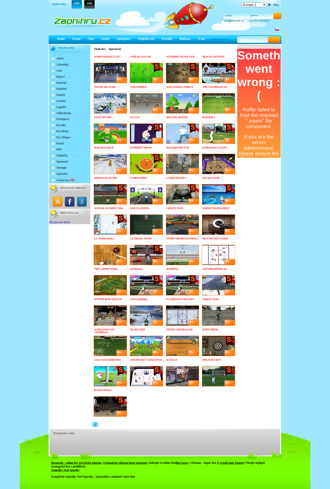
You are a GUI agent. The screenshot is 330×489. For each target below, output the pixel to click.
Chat (91, 39)
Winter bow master (108, 299)
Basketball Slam (214, 147)
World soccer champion (104, 331)
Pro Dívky (62, 131)
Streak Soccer (140, 56)
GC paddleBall (104, 238)
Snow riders (138, 299)
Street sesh (210, 299)
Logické (61, 107)
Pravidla (167, 39)
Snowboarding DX (214, 269)
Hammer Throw (141, 147)
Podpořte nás (146, 39)
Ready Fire (137, 329)
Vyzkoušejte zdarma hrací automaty (125, 463)
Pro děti (61, 125)
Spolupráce (124, 39)
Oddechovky (63, 113)
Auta (59, 70)
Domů (61, 39)
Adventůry (62, 64)
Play (276, 5)
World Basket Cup (107, 56)
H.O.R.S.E (171, 360)
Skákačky (62, 155)
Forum (76, 39)
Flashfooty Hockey (180, 299)
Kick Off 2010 (102, 117)
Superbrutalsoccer (180, 56)
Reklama (185, 39)
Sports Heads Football (182, 238)
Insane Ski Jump (104, 87)
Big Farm (181, 463)
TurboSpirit (138, 178)
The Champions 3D (214, 87)
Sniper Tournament (216, 208)
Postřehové (62, 119)
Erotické (61, 82)
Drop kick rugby (105, 178)
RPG (59, 149)
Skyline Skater (177, 117)
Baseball (208, 117)
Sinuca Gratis (139, 208)
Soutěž (105, 39)
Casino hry (66, 180)
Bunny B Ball (103, 390)
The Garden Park (106, 269)
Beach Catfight (213, 56)
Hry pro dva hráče (59, 222)
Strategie (61, 167)
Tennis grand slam (179, 329)
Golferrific (138, 87)
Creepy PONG (175, 208)
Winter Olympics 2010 (108, 208)
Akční (59, 58)
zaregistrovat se (233, 20)
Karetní (60, 95)
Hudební (61, 88)
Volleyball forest (179, 87)
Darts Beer (210, 329)
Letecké (61, 101)
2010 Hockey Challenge (146, 360)
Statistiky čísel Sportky (65, 470)
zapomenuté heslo (259, 20)
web (76, 3)
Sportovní (62, 161)
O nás (201, 39)
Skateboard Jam (177, 147)
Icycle (135, 117)
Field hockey (211, 360)
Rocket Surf (211, 178)
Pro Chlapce (63, 137)
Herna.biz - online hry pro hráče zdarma (76, 463)
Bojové (60, 76)
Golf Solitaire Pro (107, 360)
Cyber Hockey (176, 178)
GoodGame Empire (232, 463)
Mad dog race (104, 147)
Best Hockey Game (215, 238)
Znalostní (61, 173)
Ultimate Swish (141, 238)
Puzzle (60, 143)
